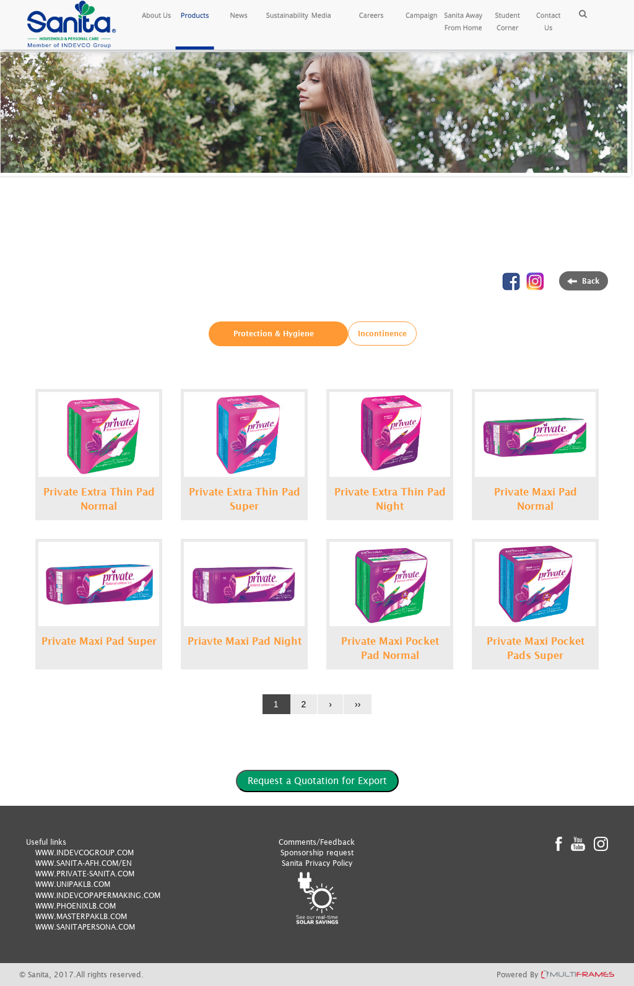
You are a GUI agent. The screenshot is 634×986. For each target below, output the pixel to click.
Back (583, 281)
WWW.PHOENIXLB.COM (75, 905)
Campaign (422, 15)
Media (321, 15)
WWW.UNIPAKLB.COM (72, 884)
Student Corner (507, 21)
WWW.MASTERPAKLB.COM (81, 916)
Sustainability (283, 15)
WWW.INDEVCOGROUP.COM (84, 852)
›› (357, 704)
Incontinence (382, 333)
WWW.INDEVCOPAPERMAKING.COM (97, 895)
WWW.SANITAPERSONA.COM (85, 926)
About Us (156, 15)
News (239, 15)
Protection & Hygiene (273, 333)
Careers (371, 15)
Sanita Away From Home (463, 21)
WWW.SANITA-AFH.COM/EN (83, 863)
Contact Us (548, 21)
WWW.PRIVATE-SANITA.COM (84, 873)
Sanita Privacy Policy (317, 863)
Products (195, 15)
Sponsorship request (317, 852)
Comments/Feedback (317, 842)
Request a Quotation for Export (317, 780)
